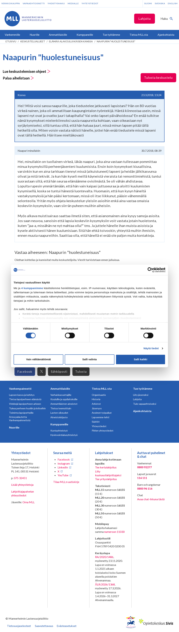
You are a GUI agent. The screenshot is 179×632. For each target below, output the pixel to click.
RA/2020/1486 (104, 557)
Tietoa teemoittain (60, 408)
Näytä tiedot (151, 348)
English (173, 3)
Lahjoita (144, 18)
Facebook (24, 371)
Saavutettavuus (44, 625)
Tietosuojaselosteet (19, 625)
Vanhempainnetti (20, 388)
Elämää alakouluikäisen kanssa (71, 41)
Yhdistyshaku (56, 3)
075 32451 (20, 478)
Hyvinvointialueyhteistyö (64, 434)
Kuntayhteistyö (59, 430)
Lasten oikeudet (59, 412)
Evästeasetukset (66, 625)
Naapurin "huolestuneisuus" (116, 41)
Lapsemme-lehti (100, 417)
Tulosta (81, 371)
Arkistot (96, 403)
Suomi (148, 3)
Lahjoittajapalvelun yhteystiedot (22, 493)
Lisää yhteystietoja (22, 484)
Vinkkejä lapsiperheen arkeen (25, 403)
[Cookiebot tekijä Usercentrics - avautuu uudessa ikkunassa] (150, 269)
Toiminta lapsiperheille (21, 412)
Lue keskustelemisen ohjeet (26, 71)
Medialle (73, 3)
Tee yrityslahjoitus (106, 479)
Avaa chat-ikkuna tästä (151, 499)
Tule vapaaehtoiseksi (144, 403)
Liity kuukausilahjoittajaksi (108, 473)
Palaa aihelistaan (18, 78)
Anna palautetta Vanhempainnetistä (19, 418)
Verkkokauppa (10, 3)
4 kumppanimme (32, 288)
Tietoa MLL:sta (102, 388)
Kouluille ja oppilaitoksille (63, 399)
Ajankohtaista (142, 411)
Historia (96, 399)
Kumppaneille (59, 424)
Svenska (160, 3)
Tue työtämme (142, 388)
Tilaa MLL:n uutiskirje (66, 481)
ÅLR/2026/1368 (105, 584)
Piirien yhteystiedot (102, 430)
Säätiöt (96, 421)
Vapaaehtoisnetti (34, 3)
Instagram (64, 463)
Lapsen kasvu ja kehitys (22, 394)
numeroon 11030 (114, 531)
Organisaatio (99, 394)
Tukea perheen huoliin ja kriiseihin (27, 408)
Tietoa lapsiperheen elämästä (25, 399)
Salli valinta (89, 359)
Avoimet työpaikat (102, 412)
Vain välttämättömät (38, 359)
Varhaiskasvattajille (60, 394)
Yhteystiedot (90, 3)
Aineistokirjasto (59, 417)
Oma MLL (29, 502)
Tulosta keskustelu (158, 77)
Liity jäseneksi (140, 394)
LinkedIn (63, 467)
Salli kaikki (140, 359)
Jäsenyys (97, 408)
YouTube (63, 475)
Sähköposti (59, 371)
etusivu (11, 41)
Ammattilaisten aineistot (63, 403)
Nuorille (14, 427)
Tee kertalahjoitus (106, 467)
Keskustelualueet (32, 41)
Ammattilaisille (60, 388)
